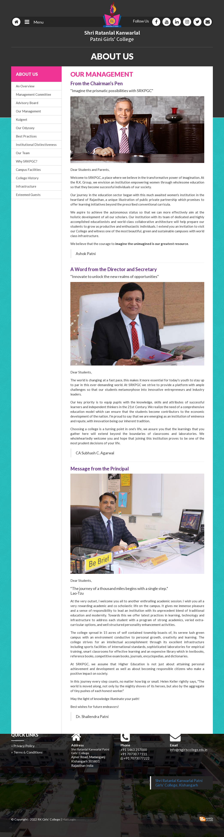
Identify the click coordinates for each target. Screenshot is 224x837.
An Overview (25, 86)
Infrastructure (26, 186)
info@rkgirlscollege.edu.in (188, 750)
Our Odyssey (25, 128)
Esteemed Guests (28, 195)
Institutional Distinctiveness (36, 144)
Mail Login (69, 819)
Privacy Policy (24, 746)
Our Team (23, 153)
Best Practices (26, 136)
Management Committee (33, 94)
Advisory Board (27, 103)
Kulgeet (21, 119)
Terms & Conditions (28, 752)
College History (27, 178)
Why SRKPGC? (26, 161)
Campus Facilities (28, 170)
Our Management (28, 111)
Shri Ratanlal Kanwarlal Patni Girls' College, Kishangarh (179, 782)
